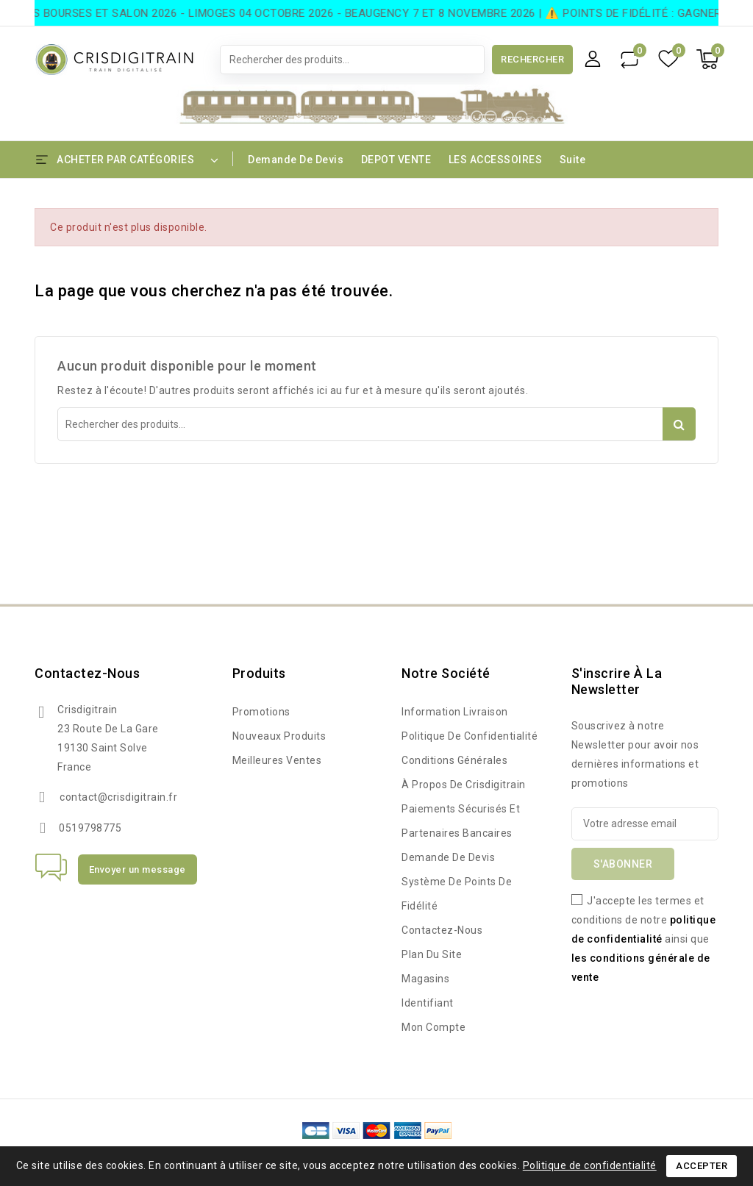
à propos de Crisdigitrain (464, 784)
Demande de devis (295, 159)
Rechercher (532, 59)
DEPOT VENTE (396, 159)
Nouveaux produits (279, 736)
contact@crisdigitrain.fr (118, 797)
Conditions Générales (454, 760)
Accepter (701, 1165)
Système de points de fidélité (457, 894)
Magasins (425, 979)
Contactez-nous (87, 673)
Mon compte (433, 1027)
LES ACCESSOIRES (496, 159)
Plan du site (432, 954)
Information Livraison (455, 712)
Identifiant (428, 1003)
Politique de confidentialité (470, 736)
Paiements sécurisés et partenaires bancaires (461, 821)
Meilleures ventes (277, 760)
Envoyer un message (137, 869)
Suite (573, 159)
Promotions (261, 712)
